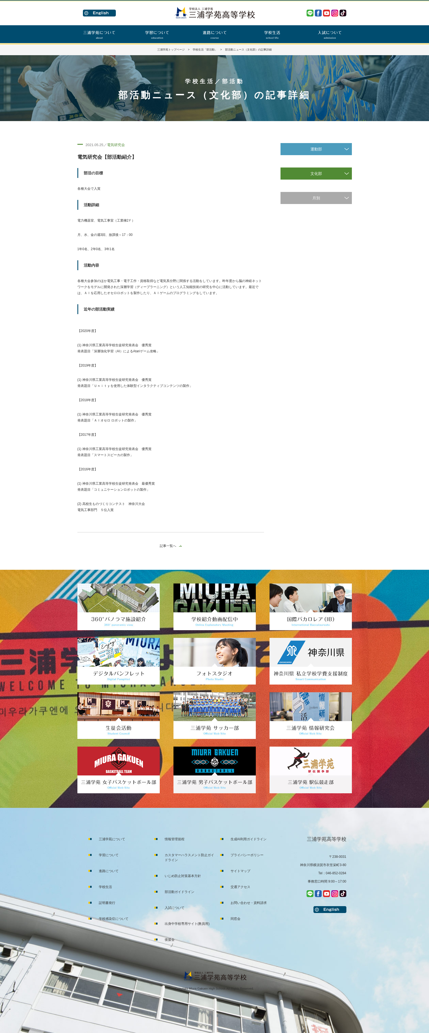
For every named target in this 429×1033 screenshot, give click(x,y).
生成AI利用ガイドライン (249, 839)
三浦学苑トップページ (171, 49)
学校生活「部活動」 (205, 49)
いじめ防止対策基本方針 (183, 876)
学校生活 (105, 887)
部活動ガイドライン (179, 892)
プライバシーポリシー (247, 855)
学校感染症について (113, 919)
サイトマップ (240, 871)
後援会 (170, 940)
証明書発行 (107, 903)
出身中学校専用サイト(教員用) (187, 924)
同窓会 (235, 919)
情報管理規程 (174, 839)
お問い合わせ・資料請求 (249, 903)
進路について (109, 871)
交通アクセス (240, 887)
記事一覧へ (168, 546)
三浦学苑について (112, 839)
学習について (109, 855)
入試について (174, 908)
